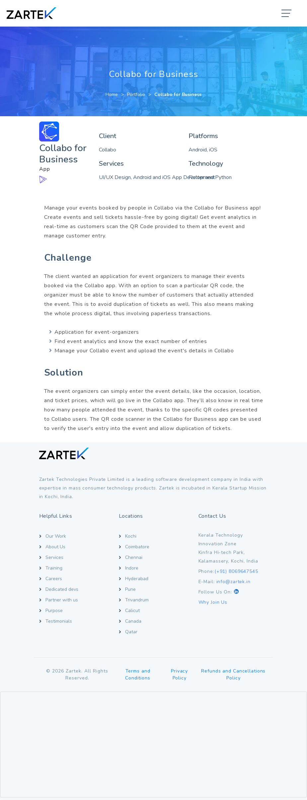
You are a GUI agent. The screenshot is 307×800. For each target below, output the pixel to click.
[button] (286, 14)
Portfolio (136, 94)
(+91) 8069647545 (236, 571)
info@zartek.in (233, 581)
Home (112, 94)
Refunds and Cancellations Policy (233, 674)
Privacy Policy (179, 674)
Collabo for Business (177, 94)
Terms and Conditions (137, 674)
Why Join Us (213, 602)
